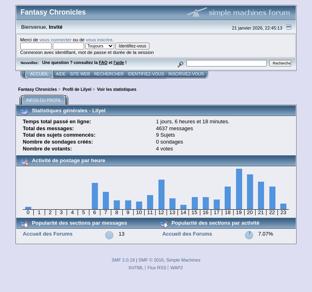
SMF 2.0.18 (123, 260)
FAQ (103, 62)
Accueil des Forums (48, 234)
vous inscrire (99, 39)
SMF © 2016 (151, 260)
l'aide (118, 62)
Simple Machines (183, 260)
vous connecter (55, 39)
